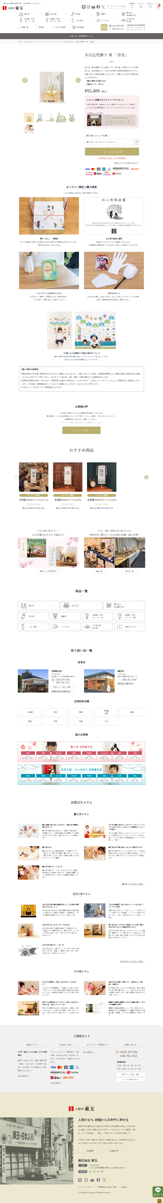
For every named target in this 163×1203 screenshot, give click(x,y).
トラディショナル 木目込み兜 (61, 41)
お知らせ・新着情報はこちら (81, 36)
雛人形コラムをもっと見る (132, 884)
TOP (20, 41)
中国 (55, 721)
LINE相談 (80, 27)
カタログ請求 (60, 27)
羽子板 (77, 14)
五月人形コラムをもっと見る (131, 961)
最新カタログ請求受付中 (48, 571)
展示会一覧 (129, 571)
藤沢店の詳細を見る (126, 683)
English (124, 1187)
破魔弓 (103, 14)
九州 (106, 721)
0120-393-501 (63, 679)
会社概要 (89, 1151)
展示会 (41, 27)
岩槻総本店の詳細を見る (61, 691)
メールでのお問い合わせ (130, 1080)
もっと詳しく (23, 1076)
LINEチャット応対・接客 (61, 687)
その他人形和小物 (130, 20)
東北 (55, 712)
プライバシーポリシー (85, 1187)
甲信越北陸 (106, 712)
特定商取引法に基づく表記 (107, 1187)
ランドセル (105, 20)
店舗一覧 (24, 27)
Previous (25, 80)
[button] (17, 477)
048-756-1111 (63, 682)
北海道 (30, 712)
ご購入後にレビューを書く (98, 135)
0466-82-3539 (129, 679)
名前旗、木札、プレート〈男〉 (56, 20)
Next (78, 80)
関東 (81, 712)
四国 (81, 721)
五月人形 (27, 41)
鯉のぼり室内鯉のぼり (131, 14)
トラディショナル (40, 41)
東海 (132, 712)
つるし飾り (79, 20)
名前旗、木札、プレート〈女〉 (30, 20)
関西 (30, 721)
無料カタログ (131, 627)
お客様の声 (113, 1151)
